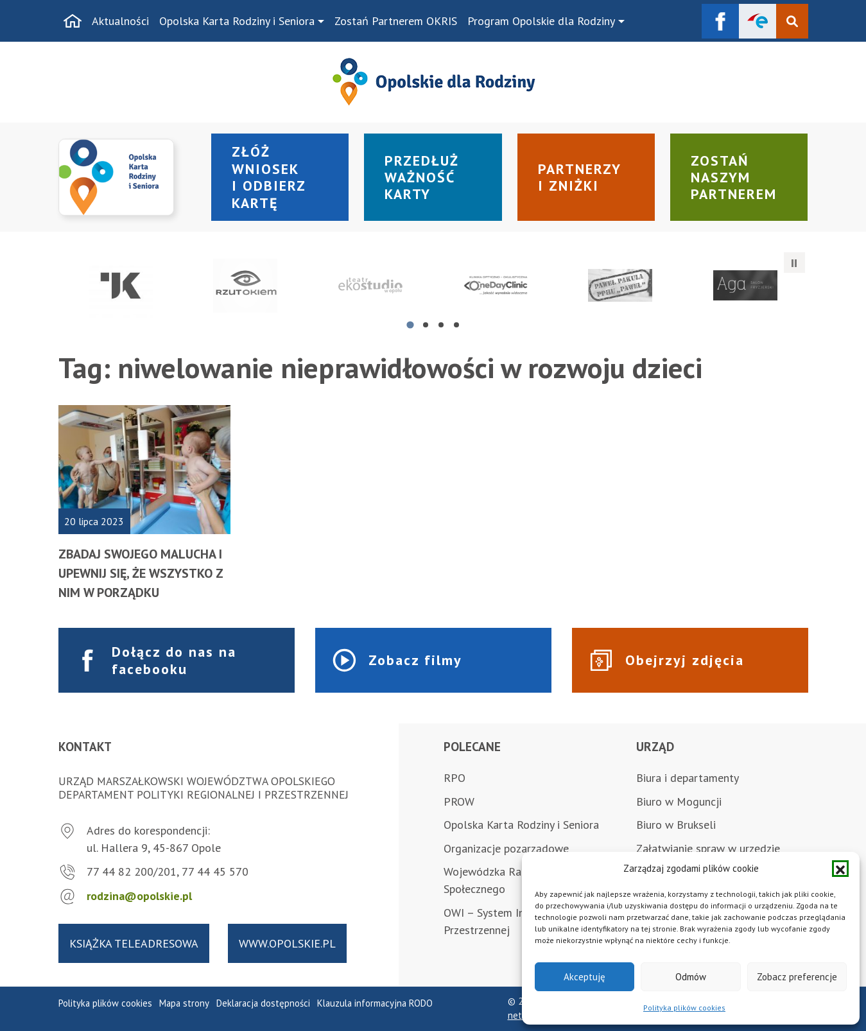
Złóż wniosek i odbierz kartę (269, 177)
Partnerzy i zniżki (579, 177)
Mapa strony (184, 1003)
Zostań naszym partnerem (734, 178)
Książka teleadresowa (133, 943)
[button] (840, 868)
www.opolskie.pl (287, 943)
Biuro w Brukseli (676, 824)
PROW (459, 801)
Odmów (690, 977)
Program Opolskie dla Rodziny (541, 20)
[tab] (409, 324)
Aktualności (120, 20)
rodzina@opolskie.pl (139, 895)
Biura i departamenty (687, 777)
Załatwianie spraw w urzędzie (708, 848)
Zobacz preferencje (797, 977)
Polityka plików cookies (684, 1007)
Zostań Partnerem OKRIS (395, 20)
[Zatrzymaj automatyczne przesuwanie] (794, 262)
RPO (454, 777)
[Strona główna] (72, 21)
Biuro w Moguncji (679, 801)
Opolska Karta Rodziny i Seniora (237, 20)
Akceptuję (584, 977)
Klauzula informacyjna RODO (375, 1003)
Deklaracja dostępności (263, 1003)
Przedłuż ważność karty (422, 178)
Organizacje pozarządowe (506, 848)
